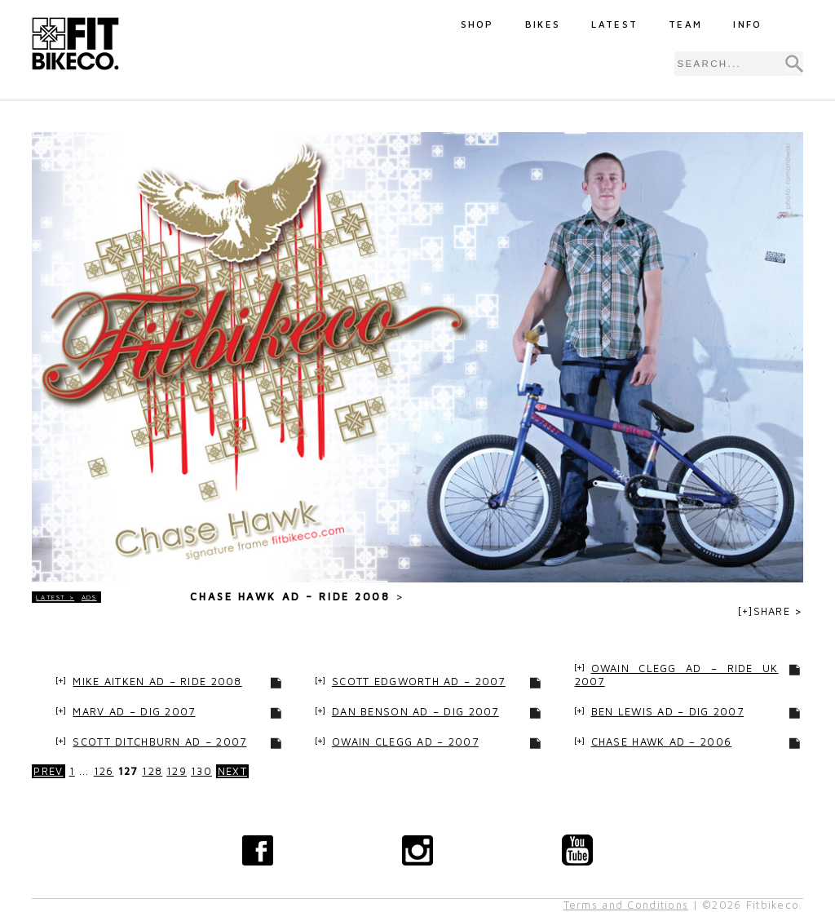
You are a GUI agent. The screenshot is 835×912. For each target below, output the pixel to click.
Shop (477, 24)
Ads (89, 597)
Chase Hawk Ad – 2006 (661, 742)
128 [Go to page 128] (152, 771)
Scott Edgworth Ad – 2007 (419, 681)
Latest (614, 24)
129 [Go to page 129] (176, 771)
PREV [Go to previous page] (48, 771)
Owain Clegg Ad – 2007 (405, 742)
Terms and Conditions (626, 905)
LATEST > (55, 597)
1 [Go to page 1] (72, 771)
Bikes (543, 24)
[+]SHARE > (770, 611)
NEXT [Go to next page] (232, 771)
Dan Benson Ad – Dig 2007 (415, 712)
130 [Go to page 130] (201, 771)
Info (747, 24)
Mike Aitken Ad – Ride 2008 (157, 681)
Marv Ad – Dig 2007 (134, 712)
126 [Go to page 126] (104, 771)
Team (685, 24)
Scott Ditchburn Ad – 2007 (159, 742)
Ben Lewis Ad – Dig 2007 (667, 712)
